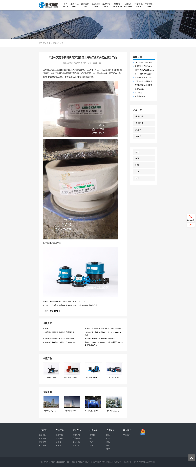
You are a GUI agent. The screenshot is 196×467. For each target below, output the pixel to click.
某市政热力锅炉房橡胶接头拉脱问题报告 (58, 339)
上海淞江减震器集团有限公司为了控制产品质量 (103, 329)
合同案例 (85, 5)
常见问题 (76, 442)
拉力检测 (138, 93)
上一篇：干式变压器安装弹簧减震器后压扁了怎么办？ (64, 302)
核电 (108, 449)
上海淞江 (75, 5)
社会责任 (42, 445)
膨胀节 (117, 5)
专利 (91, 445)
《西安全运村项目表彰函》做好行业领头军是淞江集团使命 (145, 81)
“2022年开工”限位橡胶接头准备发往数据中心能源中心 (145, 62)
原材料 (92, 435)
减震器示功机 (140, 96)
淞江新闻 (76, 435)
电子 (108, 438)
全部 (137, 152)
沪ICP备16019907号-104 (60, 462)
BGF (137, 158)
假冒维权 (55, 43)
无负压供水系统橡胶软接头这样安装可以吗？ (60, 342)
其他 (137, 178)
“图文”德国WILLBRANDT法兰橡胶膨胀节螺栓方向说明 (145, 70)
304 (137, 165)
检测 (91, 442)
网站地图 (127, 462)
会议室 (45, 329)
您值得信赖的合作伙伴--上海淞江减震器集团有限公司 (93, 462)
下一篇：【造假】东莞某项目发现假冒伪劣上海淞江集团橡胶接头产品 (70, 305)
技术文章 (76, 445)
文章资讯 (139, 5)
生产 (91, 438)
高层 (108, 445)
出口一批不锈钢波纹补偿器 (145, 74)
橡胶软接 (96, 5)
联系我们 (149, 5)
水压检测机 (139, 89)
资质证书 (42, 442)
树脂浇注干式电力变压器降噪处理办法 (100, 339)
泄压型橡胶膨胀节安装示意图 (145, 66)
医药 (108, 435)
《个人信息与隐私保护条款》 (144, 462)
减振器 (128, 5)
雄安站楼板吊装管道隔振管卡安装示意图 (58, 332)
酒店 (108, 442)
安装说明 (76, 438)
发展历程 (42, 438)
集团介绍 (42, 435)
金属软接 (106, 5)
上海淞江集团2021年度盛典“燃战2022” (145, 78)
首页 (65, 5)
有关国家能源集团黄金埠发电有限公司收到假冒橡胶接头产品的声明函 (145, 85)
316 (137, 172)
